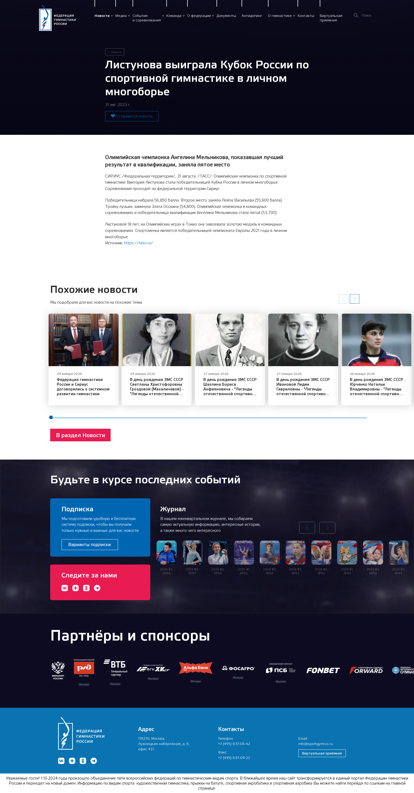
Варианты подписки (89, 544)
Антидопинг (252, 15)
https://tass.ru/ (138, 243)
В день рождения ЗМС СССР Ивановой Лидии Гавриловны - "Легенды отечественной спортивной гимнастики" (326, 391)
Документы (226, 15)
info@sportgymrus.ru (315, 744)
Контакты (306, 15)
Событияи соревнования (147, 17)
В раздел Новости (80, 440)
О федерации (199, 15)
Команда (173, 15)
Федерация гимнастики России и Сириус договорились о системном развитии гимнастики (87, 391)
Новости (102, 15)
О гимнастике (280, 15)
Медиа (121, 15)
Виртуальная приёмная (322, 753)
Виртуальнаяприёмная (331, 17)
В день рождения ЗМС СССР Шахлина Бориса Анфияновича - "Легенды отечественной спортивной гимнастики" (246, 391)
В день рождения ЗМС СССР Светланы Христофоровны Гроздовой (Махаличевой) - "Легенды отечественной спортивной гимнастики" (163, 393)
